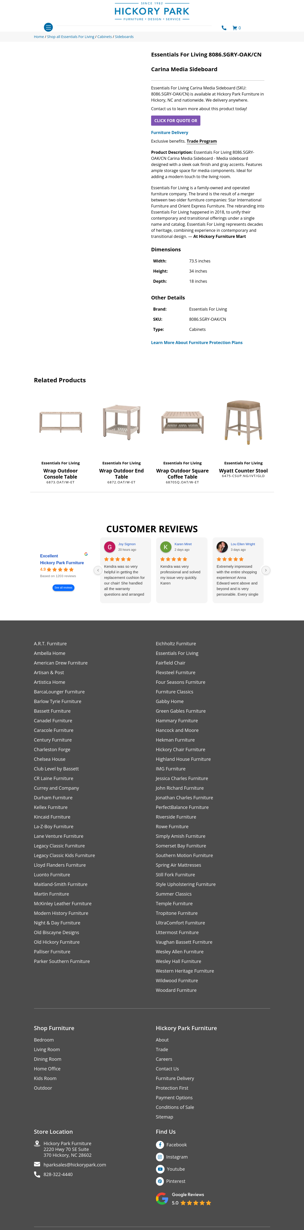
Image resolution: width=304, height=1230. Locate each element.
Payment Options (174, 1098)
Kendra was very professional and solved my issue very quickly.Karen (180, 574)
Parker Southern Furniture (62, 961)
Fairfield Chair (170, 663)
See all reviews (63, 587)
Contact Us (167, 1069)
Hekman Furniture (175, 740)
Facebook (177, 1145)
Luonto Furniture (52, 875)
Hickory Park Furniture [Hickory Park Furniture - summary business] (62, 563)
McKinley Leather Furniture (63, 903)
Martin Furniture (51, 894)
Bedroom (44, 1040)
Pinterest (175, 1181)
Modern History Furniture (61, 913)
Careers (164, 1059)
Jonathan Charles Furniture (184, 798)
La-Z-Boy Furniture (54, 826)
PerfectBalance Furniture (182, 807)
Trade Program (202, 141)
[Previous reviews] (98, 570)
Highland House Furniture (183, 759)
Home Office (47, 1069)
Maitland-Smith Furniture (61, 884)
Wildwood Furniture (177, 980)
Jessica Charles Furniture (182, 778)
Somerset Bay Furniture (181, 846)
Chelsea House (50, 759)
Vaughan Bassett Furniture (184, 942)
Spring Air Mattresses (178, 865)
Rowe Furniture (172, 826)
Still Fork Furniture (175, 875)
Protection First (172, 1088)
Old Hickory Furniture (57, 942)
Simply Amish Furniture (180, 836)
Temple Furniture (174, 903)
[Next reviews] (266, 570)
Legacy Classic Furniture (59, 846)
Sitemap (164, 1117)
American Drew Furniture (61, 663)
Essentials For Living (60, 463)
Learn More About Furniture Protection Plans (197, 342)
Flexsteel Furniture (176, 672)
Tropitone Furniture (177, 913)
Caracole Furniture (54, 730)
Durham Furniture (53, 798)
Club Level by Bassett (56, 769)
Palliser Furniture (52, 952)
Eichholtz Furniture (176, 644)
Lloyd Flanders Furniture (60, 865)
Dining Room (47, 1059)
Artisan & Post (49, 672)
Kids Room (45, 1078)
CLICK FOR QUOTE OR (175, 120)
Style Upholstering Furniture (186, 884)
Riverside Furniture (176, 817)
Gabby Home (170, 701)
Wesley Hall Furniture (178, 961)
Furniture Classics (175, 692)
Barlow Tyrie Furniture (58, 701)
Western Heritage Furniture (185, 971)
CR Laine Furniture (53, 778)
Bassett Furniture (52, 711)
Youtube (176, 1169)
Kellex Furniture (51, 807)
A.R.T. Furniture (50, 644)
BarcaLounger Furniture (59, 692)
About (162, 1040)
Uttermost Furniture (177, 932)
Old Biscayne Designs (56, 932)
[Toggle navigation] (48, 27)
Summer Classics (174, 894)
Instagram (177, 1157)
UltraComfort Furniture (180, 923)
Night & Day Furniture (57, 923)
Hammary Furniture (177, 721)
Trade (162, 1049)
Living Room (47, 1049)
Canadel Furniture (53, 721)
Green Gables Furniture (181, 711)
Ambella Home (50, 653)
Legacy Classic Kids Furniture (64, 855)
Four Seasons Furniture (180, 682)
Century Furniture (53, 740)
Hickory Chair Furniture (180, 749)
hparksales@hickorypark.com (75, 1165)
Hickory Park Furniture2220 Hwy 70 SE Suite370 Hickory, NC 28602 (68, 1149)
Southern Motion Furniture (184, 855)
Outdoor (43, 1088)
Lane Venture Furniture (59, 836)
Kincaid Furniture (52, 817)
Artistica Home (49, 682)
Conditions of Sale (175, 1107)
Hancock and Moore (177, 730)
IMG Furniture (171, 769)
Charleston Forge (52, 749)
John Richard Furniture (180, 788)
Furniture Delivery (169, 132)
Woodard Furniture (176, 990)
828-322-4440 (58, 1174)
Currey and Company (56, 788)
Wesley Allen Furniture (180, 952)
